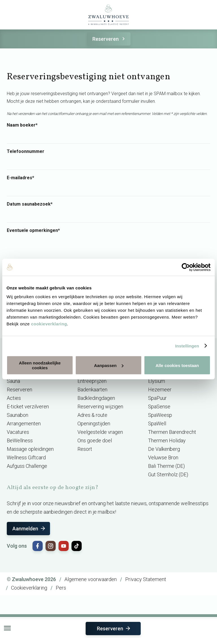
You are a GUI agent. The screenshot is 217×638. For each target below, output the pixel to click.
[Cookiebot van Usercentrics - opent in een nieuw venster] (186, 267)
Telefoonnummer (25, 151)
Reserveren (109, 39)
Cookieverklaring (29, 588)
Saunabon (17, 415)
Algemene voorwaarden (90, 579)
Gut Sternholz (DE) (168, 474)
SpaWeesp (160, 415)
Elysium (156, 381)
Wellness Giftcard (26, 457)
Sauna (13, 381)
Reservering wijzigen (100, 406)
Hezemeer (160, 389)
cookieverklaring (49, 323)
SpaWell (157, 423)
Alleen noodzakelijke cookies (40, 365)
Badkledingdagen (96, 398)
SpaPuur (157, 398)
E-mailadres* (20, 178)
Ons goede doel (94, 440)
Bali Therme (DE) (166, 466)
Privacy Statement (145, 579)
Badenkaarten (92, 389)
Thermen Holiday (167, 440)
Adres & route (92, 415)
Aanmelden (29, 528)
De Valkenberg (164, 449)
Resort (84, 449)
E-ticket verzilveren (28, 406)
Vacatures (18, 432)
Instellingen (187, 345)
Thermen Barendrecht (172, 432)
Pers (61, 588)
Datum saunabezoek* (30, 204)
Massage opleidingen (30, 449)
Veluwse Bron (163, 457)
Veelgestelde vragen (100, 432)
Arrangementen (24, 423)
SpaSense (159, 406)
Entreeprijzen (92, 381)
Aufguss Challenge (27, 466)
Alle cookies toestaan (177, 365)
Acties (14, 398)
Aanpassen (108, 365)
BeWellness (20, 440)
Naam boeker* (22, 125)
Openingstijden (93, 423)
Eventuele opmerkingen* (33, 230)
